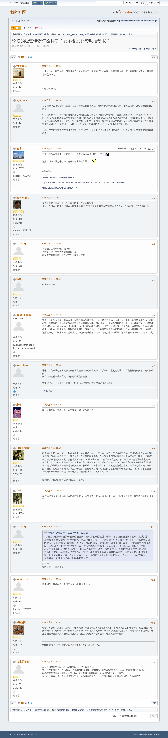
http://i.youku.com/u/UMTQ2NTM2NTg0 (59, 188)
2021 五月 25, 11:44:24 (51, 100)
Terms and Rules (145, 735)
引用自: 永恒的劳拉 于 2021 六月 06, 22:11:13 (68, 533)
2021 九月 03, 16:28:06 (51, 579)
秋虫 (19, 279)
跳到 (115, 716)
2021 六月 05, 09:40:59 (51, 405)
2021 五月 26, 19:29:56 (51, 315)
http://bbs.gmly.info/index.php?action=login (137, 21)
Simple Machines (30, 735)
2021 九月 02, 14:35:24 (51, 526)
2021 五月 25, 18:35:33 (51, 243)
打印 (154, 57)
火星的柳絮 (23, 661)
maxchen (61, 34)
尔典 (19, 490)
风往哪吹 (21, 622)
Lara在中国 (47, 391)
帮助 (135, 735)
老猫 (19, 404)
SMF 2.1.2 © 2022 (15, 735)
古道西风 (21, 66)
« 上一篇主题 (135, 48)
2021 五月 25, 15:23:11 (51, 198)
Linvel (80, 34)
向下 (13, 57)
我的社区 (18, 12)
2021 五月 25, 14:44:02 (51, 149)
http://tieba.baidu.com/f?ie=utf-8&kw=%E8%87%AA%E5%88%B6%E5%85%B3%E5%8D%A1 (83, 182)
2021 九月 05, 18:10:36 (51, 662)
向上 (13, 703)
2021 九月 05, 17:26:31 (51, 622)
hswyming (22, 197)
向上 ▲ (157, 735)
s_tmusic (22, 100)
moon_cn (22, 579)
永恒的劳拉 (23, 448)
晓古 (19, 148)
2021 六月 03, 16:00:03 (51, 365)
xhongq (21, 243)
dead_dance (71, 34)
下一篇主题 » (149, 48)
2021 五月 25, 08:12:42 (51, 66)
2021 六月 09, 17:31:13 (51, 491)
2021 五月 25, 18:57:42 (51, 279)
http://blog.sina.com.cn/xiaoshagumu (58, 177)
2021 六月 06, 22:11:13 (51, 448)
